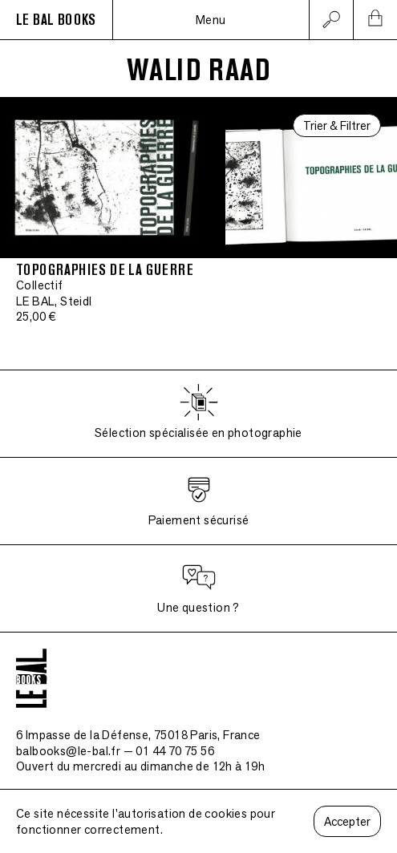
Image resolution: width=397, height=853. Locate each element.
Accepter (347, 821)
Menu (211, 19)
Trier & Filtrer (337, 125)
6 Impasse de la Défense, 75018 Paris (138, 734)
